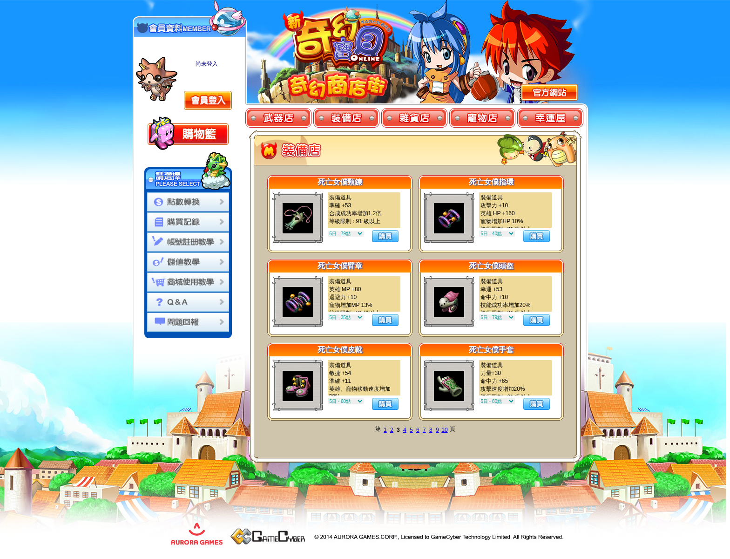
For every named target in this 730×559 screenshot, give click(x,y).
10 (444, 430)
